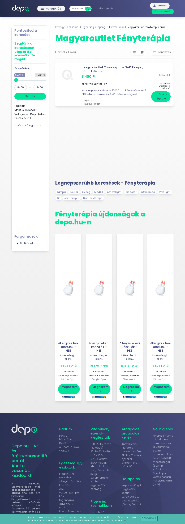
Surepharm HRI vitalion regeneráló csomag (100, 483)
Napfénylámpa (92, 197)
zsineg (86, 191)
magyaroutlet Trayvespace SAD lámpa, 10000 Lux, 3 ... (113, 69)
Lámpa (61, 191)
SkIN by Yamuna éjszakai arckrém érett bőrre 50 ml (132, 460)
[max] (39, 87)
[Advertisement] (30, 179)
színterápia (71, 197)
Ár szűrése (22, 68)
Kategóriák (44, 9)
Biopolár (131, 191)
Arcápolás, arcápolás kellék (131, 432)
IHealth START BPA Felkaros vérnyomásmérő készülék (70, 479)
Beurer (74, 191)
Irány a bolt (162, 96)
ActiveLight (114, 191)
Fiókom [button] (160, 5)
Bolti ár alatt (28, 243)
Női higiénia (163, 428)
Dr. (58, 197)
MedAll (98, 191)
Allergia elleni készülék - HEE (68, 346)
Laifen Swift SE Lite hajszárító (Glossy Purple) (131, 500)
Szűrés (30, 96)
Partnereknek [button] (162, 11)
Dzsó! (62, 443)
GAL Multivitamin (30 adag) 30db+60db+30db (102, 447)
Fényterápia (68, 378)
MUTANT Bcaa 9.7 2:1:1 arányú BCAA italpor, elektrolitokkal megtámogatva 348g (101, 464)
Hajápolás (131, 478)
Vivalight (165, 191)
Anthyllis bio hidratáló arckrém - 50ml (131, 447)
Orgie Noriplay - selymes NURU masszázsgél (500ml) (163, 459)
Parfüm (65, 428)
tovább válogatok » (27, 125)
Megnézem (70, 388)
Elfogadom (149, 518)
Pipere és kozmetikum (101, 503)
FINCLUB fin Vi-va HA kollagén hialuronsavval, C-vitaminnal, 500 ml (163, 442)
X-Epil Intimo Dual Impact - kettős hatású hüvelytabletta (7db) (162, 476)
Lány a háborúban (66, 437)
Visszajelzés (106, 8)
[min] (20, 87)
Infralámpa (147, 191)
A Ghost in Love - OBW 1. (69, 448)
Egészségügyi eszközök (71, 464)
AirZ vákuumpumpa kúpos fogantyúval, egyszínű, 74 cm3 (69, 498)
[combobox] (78, 9)
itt (125, 520)
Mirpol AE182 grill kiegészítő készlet (131, 488)
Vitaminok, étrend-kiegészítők (100, 432)
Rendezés (162, 52)
